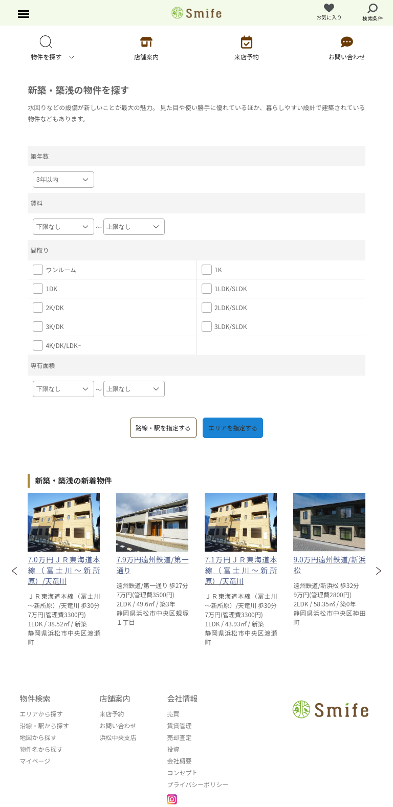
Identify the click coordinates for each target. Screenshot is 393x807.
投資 (173, 749)
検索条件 (372, 13)
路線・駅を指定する (163, 427)
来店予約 (111, 713)
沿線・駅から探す (44, 725)
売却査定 (179, 737)
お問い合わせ (117, 725)
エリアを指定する (232, 427)
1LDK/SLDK (224, 288)
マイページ (34, 760)
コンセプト (182, 772)
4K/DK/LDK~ (57, 345)
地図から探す (37, 737)
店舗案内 (114, 698)
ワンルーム (54, 270)
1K (212, 270)
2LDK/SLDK (224, 307)
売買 (173, 713)
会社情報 (182, 698)
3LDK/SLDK (224, 326)
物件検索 (34, 698)
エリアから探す (40, 713)
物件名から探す (40, 749)
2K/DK (48, 307)
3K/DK (48, 326)
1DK (45, 288)
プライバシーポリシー (197, 784)
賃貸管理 (179, 725)
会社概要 (179, 760)
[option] (63, 570)
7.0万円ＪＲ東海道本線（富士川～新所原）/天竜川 (64, 570)
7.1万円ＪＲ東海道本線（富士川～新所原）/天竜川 (241, 570)
